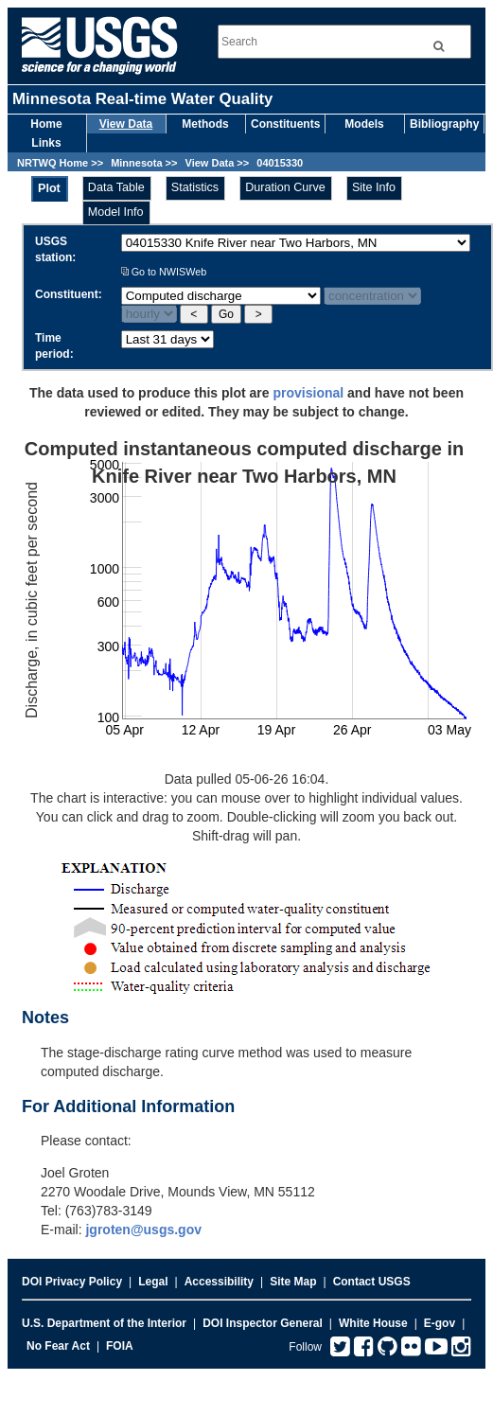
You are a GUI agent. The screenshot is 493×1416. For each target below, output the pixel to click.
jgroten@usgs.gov (143, 1229)
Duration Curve (285, 187)
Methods (205, 124)
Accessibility (219, 1281)
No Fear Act (58, 1346)
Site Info (374, 187)
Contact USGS (372, 1281)
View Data (125, 124)
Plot (49, 188)
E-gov (439, 1323)
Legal (152, 1281)
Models (363, 124)
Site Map (293, 1281)
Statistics (195, 187)
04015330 (279, 162)
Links (46, 143)
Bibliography (444, 124)
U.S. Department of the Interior (104, 1323)
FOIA (119, 1346)
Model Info (116, 212)
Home (46, 124)
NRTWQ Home (52, 162)
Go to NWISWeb (164, 271)
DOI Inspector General (262, 1323)
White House (373, 1323)
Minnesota (136, 162)
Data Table (116, 187)
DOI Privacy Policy (72, 1281)
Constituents (285, 124)
